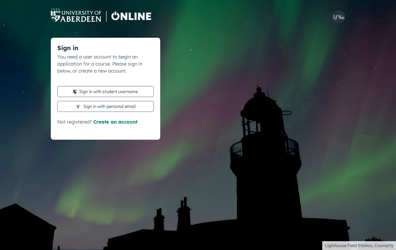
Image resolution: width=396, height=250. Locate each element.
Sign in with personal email (106, 106)
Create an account (115, 122)
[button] (338, 16)
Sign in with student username (105, 91)
